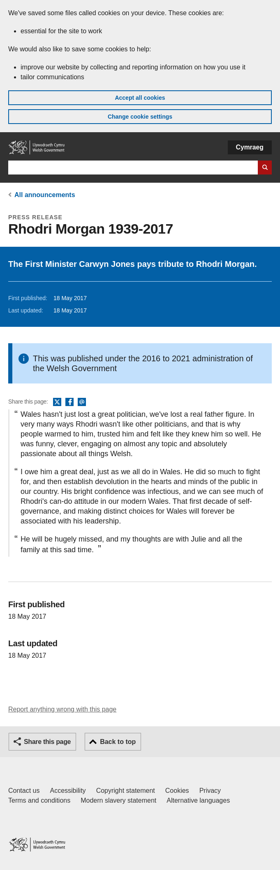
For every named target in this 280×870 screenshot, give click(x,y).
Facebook (69, 402)
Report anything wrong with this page (62, 709)
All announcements (44, 194)
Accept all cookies (140, 97)
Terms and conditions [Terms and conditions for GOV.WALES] (39, 800)
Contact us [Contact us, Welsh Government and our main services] (23, 790)
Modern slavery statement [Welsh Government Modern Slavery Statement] (118, 800)
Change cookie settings (140, 116)
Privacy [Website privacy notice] (210, 790)
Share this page (47, 741)
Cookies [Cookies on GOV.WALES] (177, 790)
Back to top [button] (118, 741)
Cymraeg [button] (250, 147)
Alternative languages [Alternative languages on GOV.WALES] (198, 800)
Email (82, 402)
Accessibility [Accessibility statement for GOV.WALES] (68, 790)
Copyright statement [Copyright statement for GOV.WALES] (125, 790)
